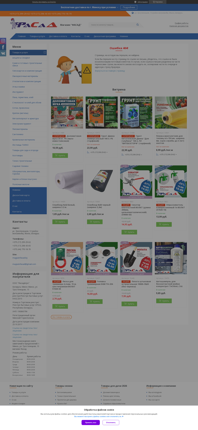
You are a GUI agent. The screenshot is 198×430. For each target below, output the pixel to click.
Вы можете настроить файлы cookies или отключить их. (98, 416)
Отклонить (111, 422)
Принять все (90, 422)
